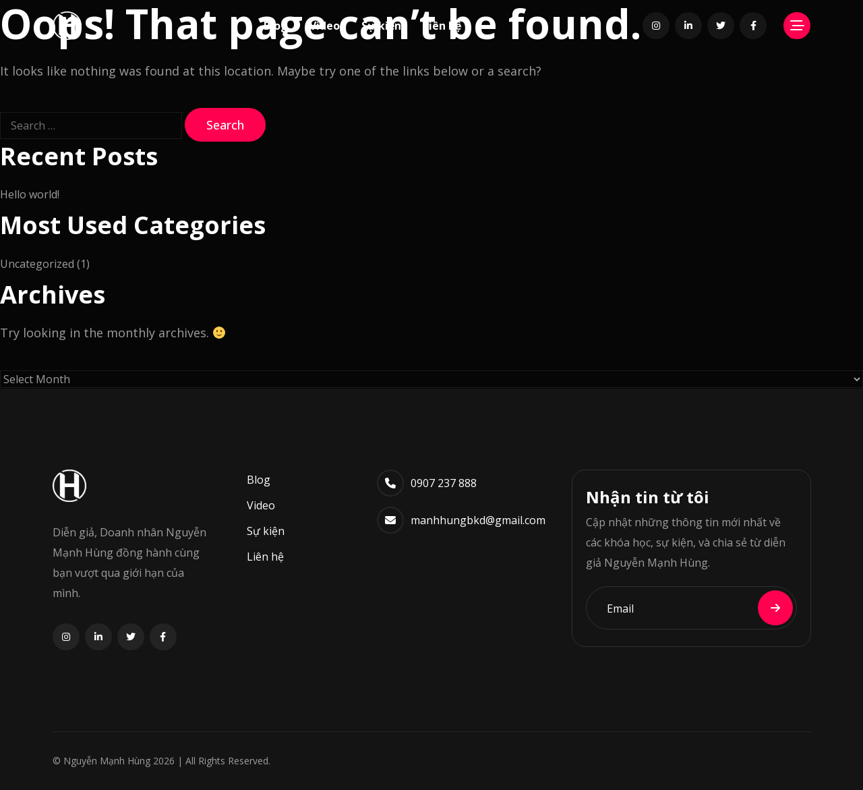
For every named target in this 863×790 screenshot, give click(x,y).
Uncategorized (37, 263)
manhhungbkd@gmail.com (478, 520)
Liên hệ (442, 25)
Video (324, 25)
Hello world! (29, 194)
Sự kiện (381, 25)
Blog (276, 25)
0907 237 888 (444, 483)
